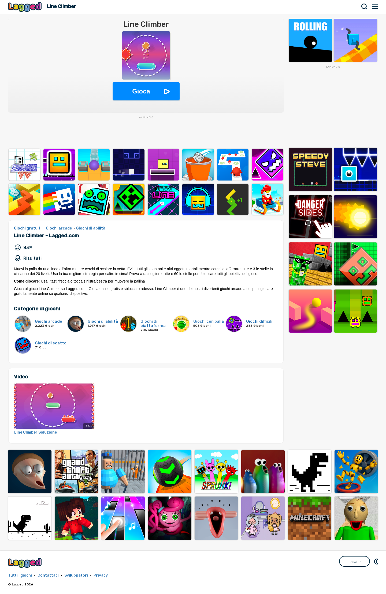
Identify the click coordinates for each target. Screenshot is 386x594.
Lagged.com (25, 563)
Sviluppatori (76, 575)
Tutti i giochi (20, 575)
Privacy (101, 575)
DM (376, 561)
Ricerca (364, 6)
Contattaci (48, 575)
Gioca (141, 91)
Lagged (25, 7)
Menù (375, 6)
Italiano (354, 561)
